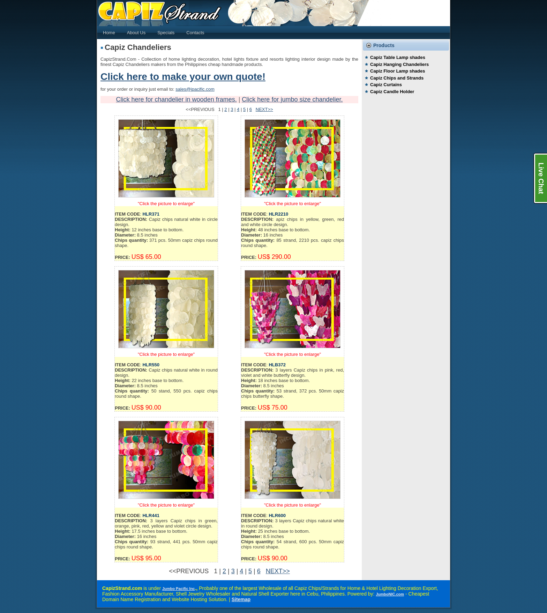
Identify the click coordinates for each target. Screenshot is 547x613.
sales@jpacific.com (194, 89)
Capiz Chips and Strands (397, 78)
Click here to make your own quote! (182, 76)
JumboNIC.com (390, 594)
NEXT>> (264, 109)
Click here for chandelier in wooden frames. (176, 99)
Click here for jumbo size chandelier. (292, 99)
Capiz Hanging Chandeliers (399, 64)
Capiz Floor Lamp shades (397, 71)
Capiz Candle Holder (392, 91)
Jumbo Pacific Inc (178, 588)
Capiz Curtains (386, 84)
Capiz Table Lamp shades (397, 57)
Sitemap (241, 599)
